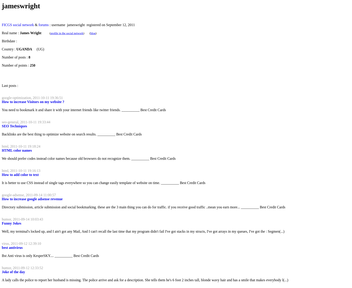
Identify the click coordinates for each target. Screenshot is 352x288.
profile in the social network (67, 33)
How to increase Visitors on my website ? (33, 102)
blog (93, 33)
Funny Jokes (11, 223)
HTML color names (17, 150)
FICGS (7, 25)
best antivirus (12, 248)
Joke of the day (13, 272)
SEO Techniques (14, 126)
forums (44, 25)
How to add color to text (20, 175)
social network (23, 25)
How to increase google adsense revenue (32, 199)
